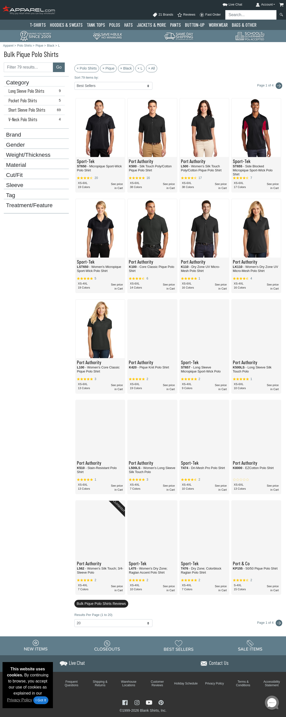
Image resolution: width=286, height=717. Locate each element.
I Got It (41, 700)
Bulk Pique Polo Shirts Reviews (101, 604)
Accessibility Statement (272, 683)
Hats (128, 25)
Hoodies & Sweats (66, 25)
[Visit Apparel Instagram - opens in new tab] (138, 702)
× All (151, 68)
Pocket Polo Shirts (35, 100)
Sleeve (14, 185)
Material (16, 165)
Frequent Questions (71, 683)
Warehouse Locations (128, 683)
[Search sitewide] (251, 15)
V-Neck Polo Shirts (35, 119)
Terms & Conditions (243, 683)
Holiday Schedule (186, 683)
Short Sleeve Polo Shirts (35, 110)
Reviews (186, 14)
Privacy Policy (19, 700)
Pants (175, 25)
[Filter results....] (28, 67)
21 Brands (162, 14)
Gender (15, 145)
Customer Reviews (157, 683)
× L (140, 68)
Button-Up (195, 25)
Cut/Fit (14, 175)
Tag (10, 195)
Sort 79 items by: (86, 77)
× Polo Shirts (87, 68)
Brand (13, 135)
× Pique (108, 68)
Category (17, 82)
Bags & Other (244, 25)
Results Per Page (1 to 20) (93, 615)
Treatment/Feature (29, 205)
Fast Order (210, 14)
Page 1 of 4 (269, 623)
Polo (114, 25)
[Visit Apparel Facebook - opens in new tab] (125, 702)
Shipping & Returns (100, 683)
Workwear (218, 25)
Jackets (151, 25)
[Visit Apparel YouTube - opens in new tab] (150, 702)
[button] (227, 3)
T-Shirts (38, 25)
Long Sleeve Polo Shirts (35, 91)
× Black (126, 68)
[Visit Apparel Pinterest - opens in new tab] (160, 702)
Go (58, 67)
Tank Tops (96, 25)
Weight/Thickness (28, 155)
